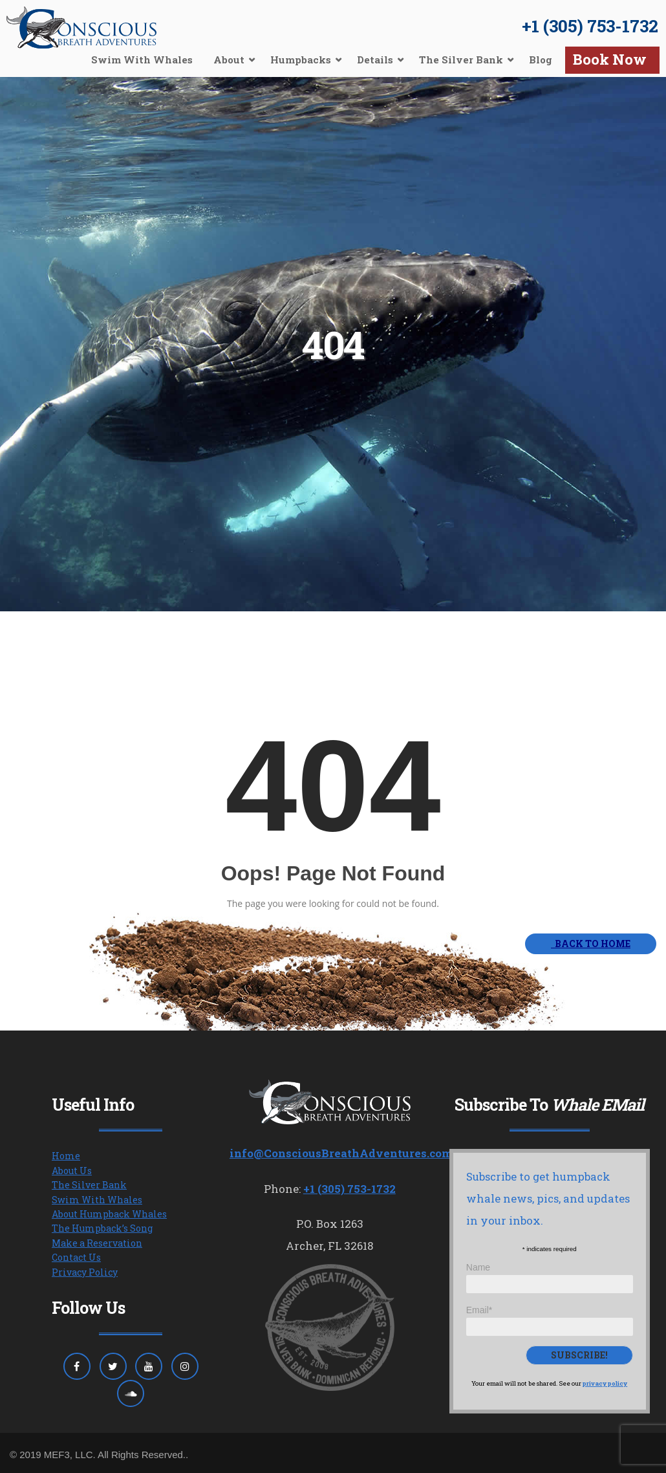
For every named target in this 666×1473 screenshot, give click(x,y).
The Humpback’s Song (102, 1228)
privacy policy (605, 1383)
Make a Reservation (97, 1243)
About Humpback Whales (109, 1214)
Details (375, 59)
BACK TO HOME (590, 943)
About (228, 59)
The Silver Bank (461, 59)
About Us (72, 1170)
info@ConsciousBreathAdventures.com (341, 1153)
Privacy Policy (85, 1272)
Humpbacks (300, 59)
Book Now (610, 59)
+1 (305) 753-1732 (590, 26)
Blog (540, 59)
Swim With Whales (142, 59)
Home (66, 1156)
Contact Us (76, 1257)
